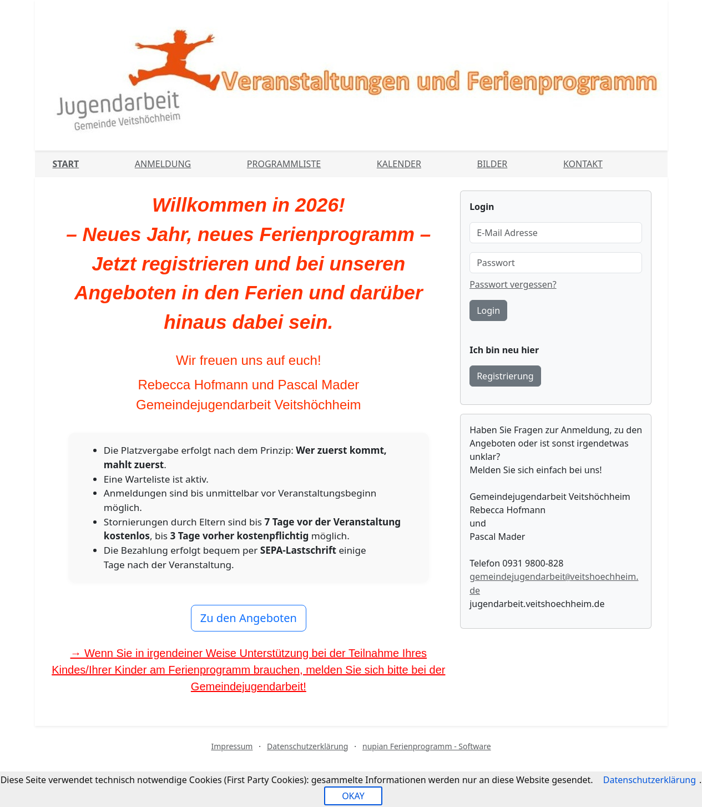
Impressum (231, 746)
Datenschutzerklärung (307, 746)
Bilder (492, 164)
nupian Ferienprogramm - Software (426, 746)
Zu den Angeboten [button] (248, 617)
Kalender (399, 164)
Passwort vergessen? (512, 284)
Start (66, 164)
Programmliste (284, 164)
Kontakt (583, 164)
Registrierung (505, 376)
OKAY (353, 796)
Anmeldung (163, 164)
